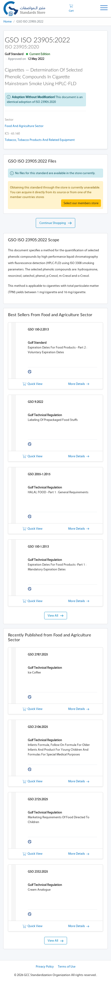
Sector (9, 120)
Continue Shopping (55, 223)
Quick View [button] (32, 384)
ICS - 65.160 (12, 133)
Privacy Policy (45, 966)
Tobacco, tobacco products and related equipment (40, 140)
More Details (78, 384)
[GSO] (24, 8)
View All (55, 616)
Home (7, 21)
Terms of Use (66, 966)
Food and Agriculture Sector (24, 126)
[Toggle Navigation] (104, 8)
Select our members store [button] (81, 203)
